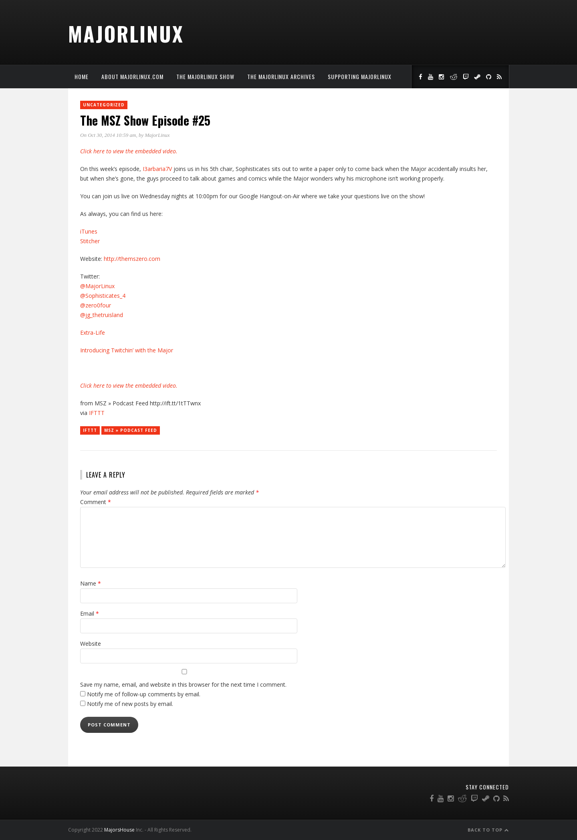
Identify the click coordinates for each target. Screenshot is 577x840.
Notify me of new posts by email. (130, 704)
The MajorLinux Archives (281, 76)
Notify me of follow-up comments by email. (143, 694)
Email (89, 613)
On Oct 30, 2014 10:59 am (108, 135)
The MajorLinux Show (205, 76)
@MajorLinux (97, 286)
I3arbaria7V (158, 169)
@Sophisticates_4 (102, 295)
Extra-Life (92, 332)
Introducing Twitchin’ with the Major (126, 350)
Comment (95, 502)
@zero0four (95, 305)
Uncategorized (104, 105)
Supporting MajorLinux (359, 76)
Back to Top (488, 830)
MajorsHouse (119, 829)
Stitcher (90, 241)
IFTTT (97, 413)
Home (82, 76)
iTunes (88, 231)
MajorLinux (126, 33)
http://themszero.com (132, 258)
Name (90, 583)
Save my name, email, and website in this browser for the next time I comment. (183, 684)
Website (90, 643)
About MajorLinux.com (132, 76)
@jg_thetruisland (101, 315)
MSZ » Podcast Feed (130, 430)
